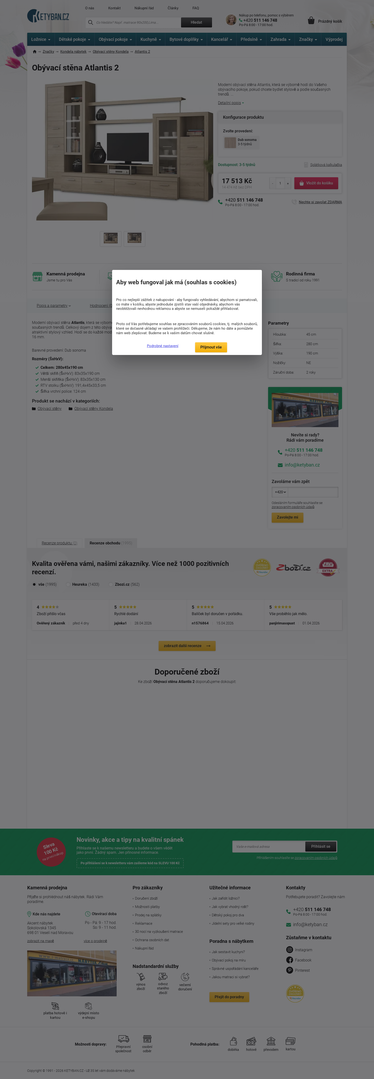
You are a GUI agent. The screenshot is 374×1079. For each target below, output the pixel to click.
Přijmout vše (211, 347)
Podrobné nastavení (162, 346)
